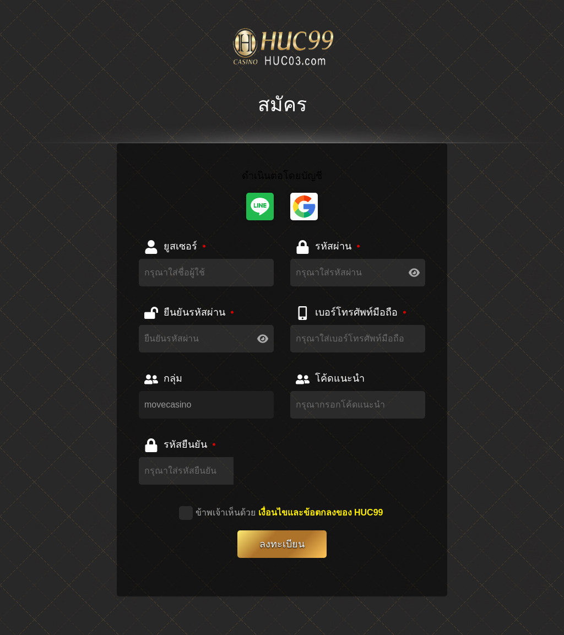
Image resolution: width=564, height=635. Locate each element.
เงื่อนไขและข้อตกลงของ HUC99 (320, 512)
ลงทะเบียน (282, 544)
